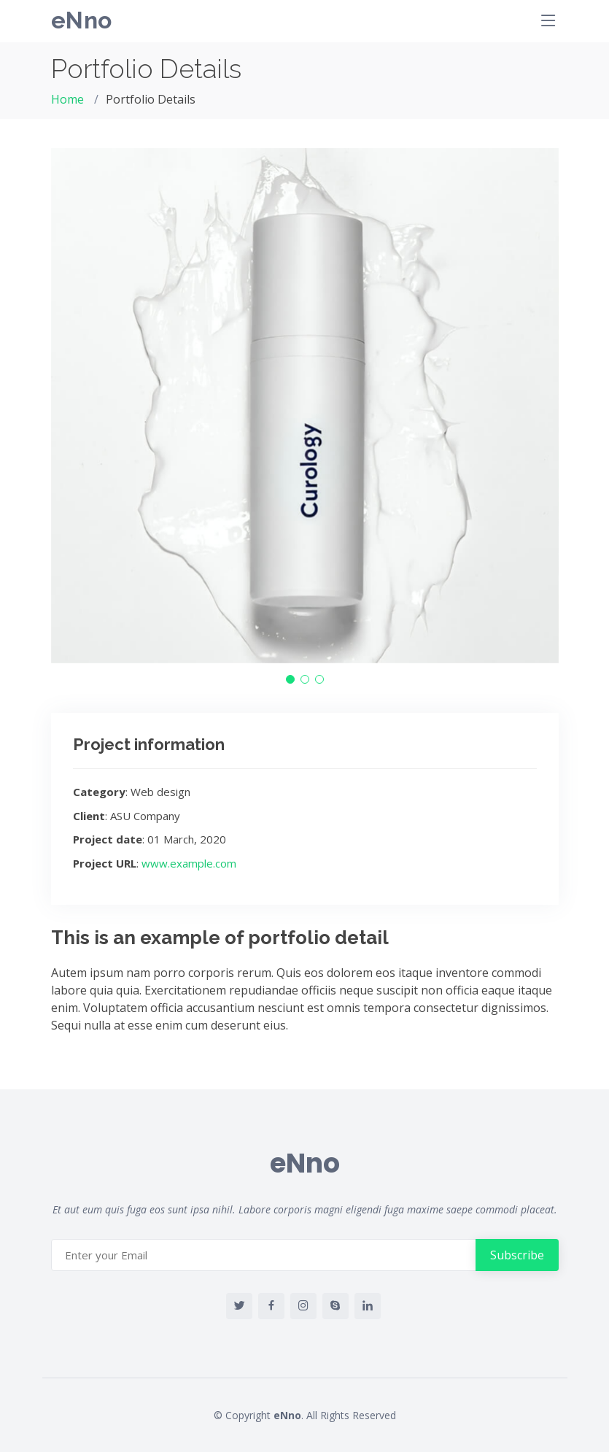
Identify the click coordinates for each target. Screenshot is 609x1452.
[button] (290, 679)
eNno (81, 20)
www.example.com (188, 863)
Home (67, 99)
